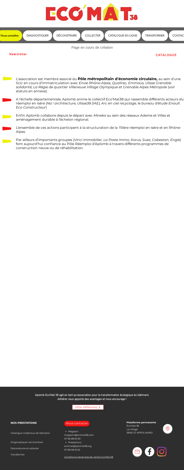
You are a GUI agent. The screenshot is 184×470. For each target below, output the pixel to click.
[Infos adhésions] (88, 407)
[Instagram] (162, 451)
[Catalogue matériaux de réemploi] (40, 433)
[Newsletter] (18, 54)
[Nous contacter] (77, 423)
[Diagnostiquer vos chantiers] (36, 442)
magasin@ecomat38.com (79, 434)
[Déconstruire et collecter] (34, 448)
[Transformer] (22, 454)
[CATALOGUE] (166, 55)
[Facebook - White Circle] (149, 451)
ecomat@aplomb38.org (78, 446)
